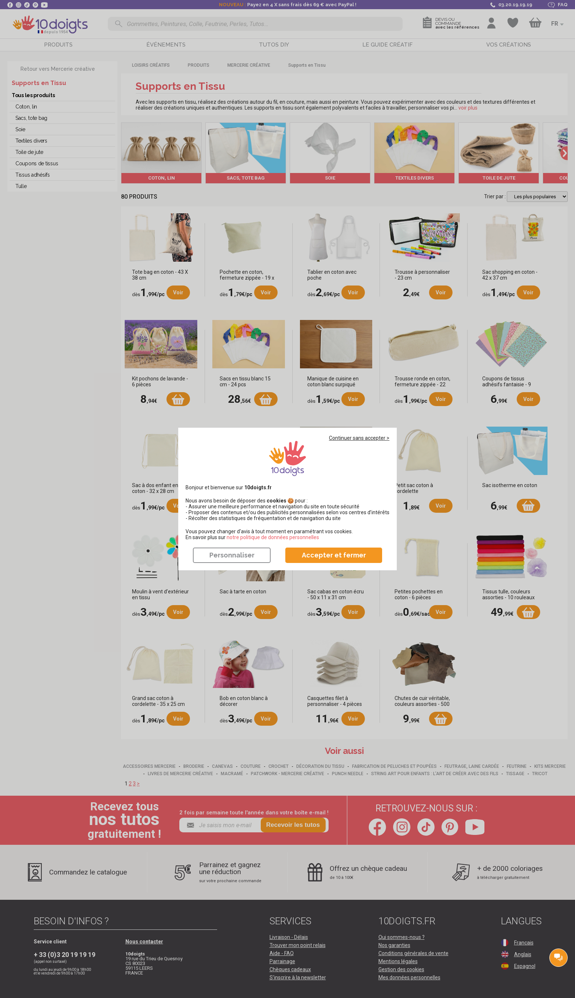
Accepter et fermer (334, 555)
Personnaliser (231, 555)
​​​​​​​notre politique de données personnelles (273, 537)
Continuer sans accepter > (359, 438)
